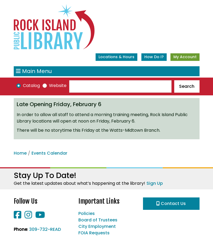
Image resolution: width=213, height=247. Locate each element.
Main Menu (34, 71)
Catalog (31, 85)
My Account (185, 57)
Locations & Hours (116, 57)
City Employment (97, 226)
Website (58, 85)
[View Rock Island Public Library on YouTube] (40, 216)
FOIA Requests (94, 233)
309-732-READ (45, 229)
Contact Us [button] (171, 203)
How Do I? (154, 57)
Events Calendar (49, 153)
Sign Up (154, 183)
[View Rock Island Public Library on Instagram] (29, 216)
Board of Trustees (97, 220)
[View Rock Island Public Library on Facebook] (18, 216)
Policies (86, 213)
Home (20, 153)
